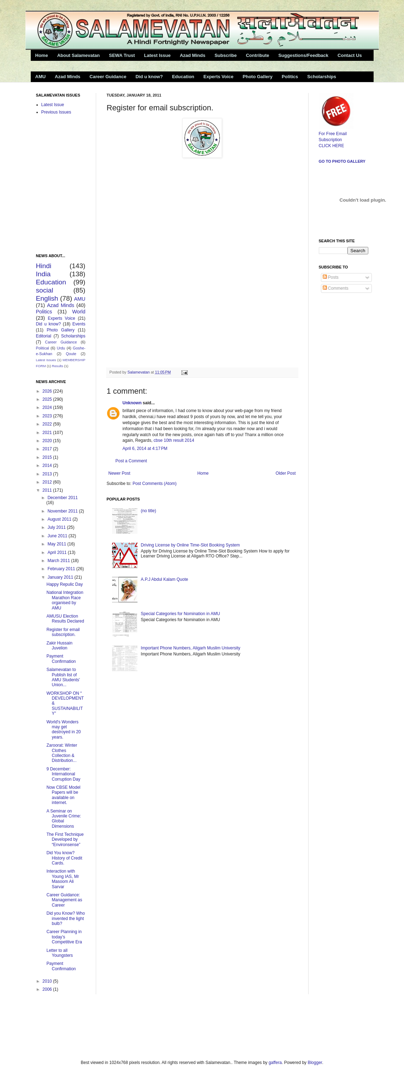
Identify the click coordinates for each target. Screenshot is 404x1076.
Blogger (315, 1062)
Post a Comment (131, 460)
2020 (47, 440)
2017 (47, 448)
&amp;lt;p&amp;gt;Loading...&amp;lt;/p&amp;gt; (195, 262)
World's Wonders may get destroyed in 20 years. (63, 729)
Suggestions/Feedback (303, 55)
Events (79, 324)
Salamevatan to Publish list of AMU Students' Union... (63, 677)
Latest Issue (157, 55)
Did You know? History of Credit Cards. (64, 858)
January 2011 (60, 577)
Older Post (286, 473)
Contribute (257, 55)
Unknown (132, 402)
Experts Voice (219, 76)
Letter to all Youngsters (59, 953)
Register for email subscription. (63, 632)
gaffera (275, 1062)
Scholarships (321, 76)
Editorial (43, 336)
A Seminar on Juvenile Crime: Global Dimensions (63, 819)
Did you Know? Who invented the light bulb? (65, 918)
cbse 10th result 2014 (174, 440)
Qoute (71, 354)
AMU (40, 76)
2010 (47, 981)
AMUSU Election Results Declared (65, 619)
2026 (47, 391)
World (78, 311)
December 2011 (62, 497)
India (43, 274)
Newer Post (119, 473)
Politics (290, 76)
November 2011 (63, 511)
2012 (47, 482)
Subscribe (226, 55)
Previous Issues (56, 112)
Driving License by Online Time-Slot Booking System (190, 545)
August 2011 (59, 519)
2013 (47, 474)
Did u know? (149, 76)
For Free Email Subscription (336, 133)
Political (42, 348)
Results (57, 366)
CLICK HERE (331, 145)
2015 (47, 457)
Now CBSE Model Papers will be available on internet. (63, 795)
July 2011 (57, 527)
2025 (47, 399)
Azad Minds (192, 55)
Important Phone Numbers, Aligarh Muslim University (190, 648)
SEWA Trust (122, 55)
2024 (47, 407)
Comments (336, 288)
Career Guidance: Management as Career (64, 900)
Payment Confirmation (61, 659)
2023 (47, 415)
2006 (47, 989)
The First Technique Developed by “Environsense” (64, 839)
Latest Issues (46, 360)
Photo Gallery (258, 76)
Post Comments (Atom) (155, 483)
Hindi (44, 266)
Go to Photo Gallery (342, 161)
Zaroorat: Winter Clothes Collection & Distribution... (61, 753)
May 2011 (57, 544)
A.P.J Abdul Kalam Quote (164, 579)
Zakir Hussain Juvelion (59, 645)
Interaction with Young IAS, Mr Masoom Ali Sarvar (62, 879)
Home (41, 55)
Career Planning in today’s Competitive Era (64, 936)
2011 (47, 490)
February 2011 (61, 568)
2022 (47, 424)
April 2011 (57, 552)
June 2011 (57, 535)
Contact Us (350, 55)
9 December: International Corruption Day (63, 774)
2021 (47, 432)
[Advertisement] (113, 1026)
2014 (47, 465)
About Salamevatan (78, 55)
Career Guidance (107, 76)
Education (183, 76)
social (44, 290)
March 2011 (59, 560)
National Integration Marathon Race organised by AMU (64, 600)
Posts (331, 277)
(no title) (148, 510)
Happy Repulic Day (64, 584)
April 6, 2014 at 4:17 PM (145, 448)
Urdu (61, 348)
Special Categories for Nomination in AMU (180, 613)
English (47, 298)
